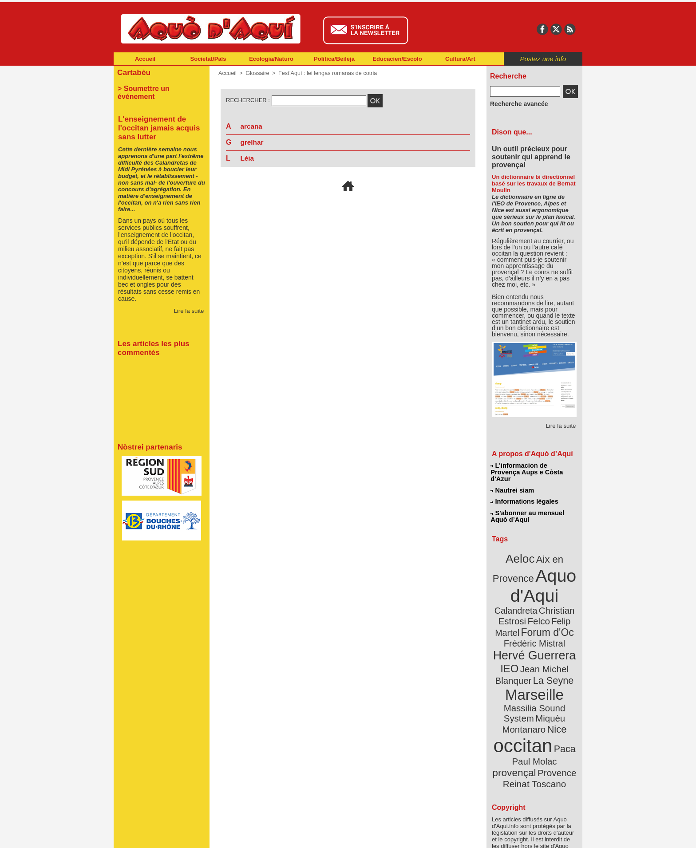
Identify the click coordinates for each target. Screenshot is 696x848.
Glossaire (256, 73)
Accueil (145, 58)
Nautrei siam (513, 481)
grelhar (252, 142)
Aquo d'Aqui (532, 570)
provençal (554, 707)
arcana (251, 126)
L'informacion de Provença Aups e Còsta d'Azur (534, 468)
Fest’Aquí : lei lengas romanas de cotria (323, 73)
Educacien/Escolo (397, 58)
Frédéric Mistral (544, 612)
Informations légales (524, 492)
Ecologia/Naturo (271, 58)
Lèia (247, 158)
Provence (522, 716)
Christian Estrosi (524, 592)
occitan (524, 692)
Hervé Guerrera (534, 623)
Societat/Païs (208, 58)
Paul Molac (515, 707)
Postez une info (543, 59)
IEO (513, 634)
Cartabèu (132, 71)
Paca (560, 695)
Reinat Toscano (541, 721)
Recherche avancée (515, 103)
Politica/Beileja (334, 58)
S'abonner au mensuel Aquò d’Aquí (527, 506)
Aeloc (522, 546)
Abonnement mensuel (231, 834)
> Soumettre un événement (157, 87)
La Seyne (550, 644)
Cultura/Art (460, 58)
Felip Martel (521, 602)
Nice (554, 678)
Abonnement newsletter (153, 834)
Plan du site (309, 834)
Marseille (519, 657)
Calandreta (556, 581)
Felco (563, 592)
